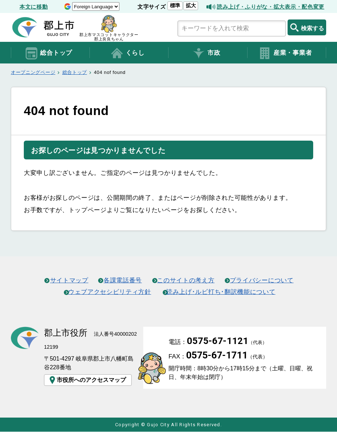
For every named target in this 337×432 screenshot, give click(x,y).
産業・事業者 (285, 53)
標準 (175, 5)
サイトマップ (69, 280)
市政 (206, 53)
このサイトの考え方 (186, 280)
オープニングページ (33, 72)
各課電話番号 (123, 280)
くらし (127, 53)
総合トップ (48, 53)
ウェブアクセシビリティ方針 (109, 291)
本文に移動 (33, 7)
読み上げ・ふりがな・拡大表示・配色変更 (270, 7)
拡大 (190, 5)
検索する (307, 27)
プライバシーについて (262, 280)
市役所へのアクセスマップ (87, 380)
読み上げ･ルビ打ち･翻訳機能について (221, 291)
